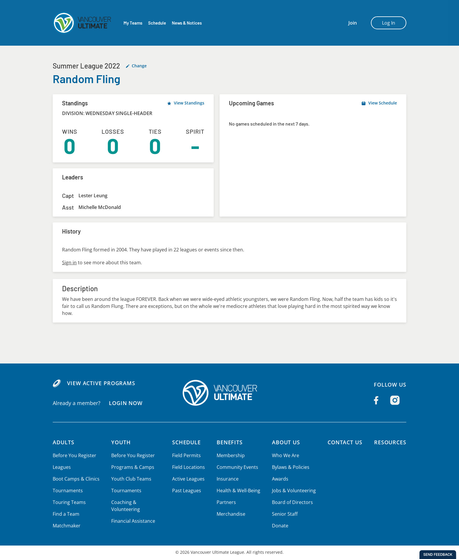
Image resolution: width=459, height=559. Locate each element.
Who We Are (284, 455)
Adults (64, 442)
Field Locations (188, 467)
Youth (121, 442)
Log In (388, 23)
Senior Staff (284, 514)
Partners (225, 502)
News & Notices (187, 23)
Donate (279, 525)
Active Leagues (188, 479)
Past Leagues (186, 490)
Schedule (157, 23)
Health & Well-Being (238, 490)
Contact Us (344, 442)
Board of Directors (291, 502)
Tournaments (67, 490)
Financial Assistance (132, 521)
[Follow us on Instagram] (395, 400)
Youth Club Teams (130, 479)
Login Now (125, 402)
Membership (230, 455)
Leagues (62, 467)
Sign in (69, 262)
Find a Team (66, 514)
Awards (279, 479)
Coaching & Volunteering (125, 505)
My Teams (133, 23)
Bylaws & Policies (290, 467)
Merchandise (230, 514)
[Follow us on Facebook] (376, 400)
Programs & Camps (132, 467)
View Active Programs (101, 383)
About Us (285, 442)
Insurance (227, 479)
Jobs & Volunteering (292, 490)
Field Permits (186, 455)
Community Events (236, 467)
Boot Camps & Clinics (76, 479)
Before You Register (74, 455)
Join (352, 23)
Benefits (229, 442)
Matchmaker (66, 525)
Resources (390, 442)
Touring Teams (69, 502)
